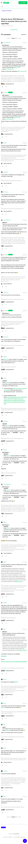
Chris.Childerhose (6, 42)
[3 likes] (7, 84)
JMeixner (5, 143)
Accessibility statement (19, 837)
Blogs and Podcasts (7, 10)
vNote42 (5, 357)
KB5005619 (3, 656)
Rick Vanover (5, 192)
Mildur (4, 629)
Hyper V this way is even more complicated (15, 389)
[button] (1, 3)
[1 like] (6, 163)
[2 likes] (7, 134)
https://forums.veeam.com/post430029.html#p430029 (14, 661)
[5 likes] (7, 369)
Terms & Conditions (7, 837)
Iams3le (4, 378)
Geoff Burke (5, 172)
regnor (4, 703)
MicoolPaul (5, 92)
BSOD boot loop (18, 581)
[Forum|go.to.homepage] (6, 3)
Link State (5, 771)
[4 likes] (7, 302)
